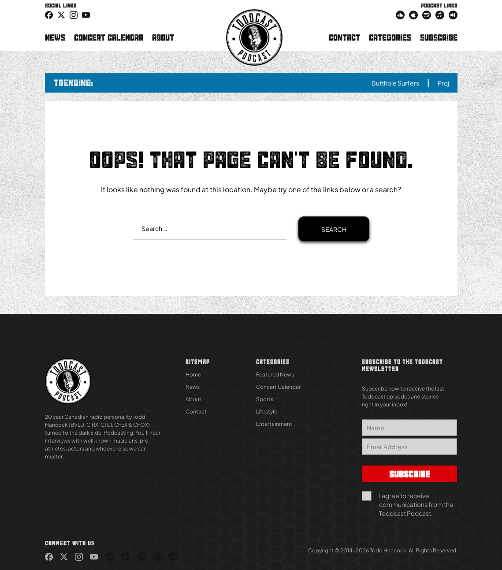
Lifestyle (266, 411)
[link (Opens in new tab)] (49, 14)
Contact (344, 37)
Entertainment (274, 424)
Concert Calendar (108, 37)
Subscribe (438, 37)
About (163, 37)
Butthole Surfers (400, 83)
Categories (390, 37)
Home (193, 374)
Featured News (275, 374)
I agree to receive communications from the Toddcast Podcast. (416, 504)
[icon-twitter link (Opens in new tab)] (61, 14)
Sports (264, 399)
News (55, 37)
